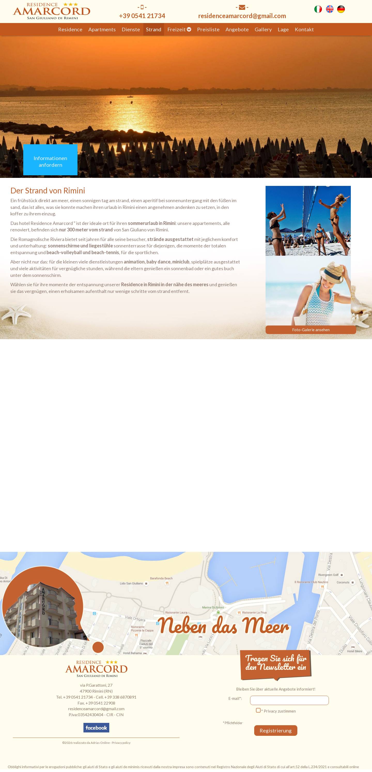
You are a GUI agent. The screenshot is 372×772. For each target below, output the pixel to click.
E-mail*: (235, 698)
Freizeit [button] (179, 29)
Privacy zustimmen (280, 711)
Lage (283, 29)
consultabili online (344, 767)
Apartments (102, 29)
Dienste (131, 29)
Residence (70, 29)
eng (330, 9)
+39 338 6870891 (120, 696)
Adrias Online (100, 743)
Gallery (263, 29)
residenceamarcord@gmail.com (242, 15)
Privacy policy (121, 743)
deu (341, 9)
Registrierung (276, 730)
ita (318, 9)
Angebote (237, 29)
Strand (153, 29)
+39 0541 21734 (78, 696)
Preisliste (208, 29)
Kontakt (304, 29)
